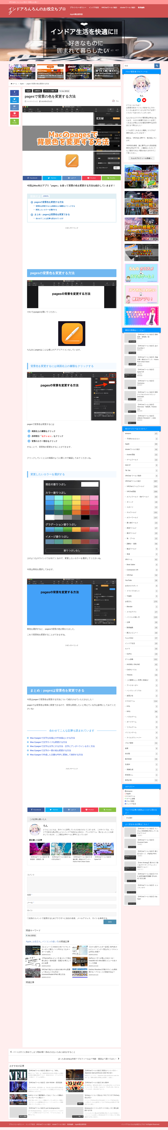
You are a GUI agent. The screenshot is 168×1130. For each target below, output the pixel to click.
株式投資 (141, 759)
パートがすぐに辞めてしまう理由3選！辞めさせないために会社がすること (44, 1055)
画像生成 (142, 769)
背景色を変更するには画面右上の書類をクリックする (55, 206)
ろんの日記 (141, 638)
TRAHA (142, 675)
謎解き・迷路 (142, 543)
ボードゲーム (142, 722)
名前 (29, 897)
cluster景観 (142, 454)
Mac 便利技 (65, 91)
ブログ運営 (141, 743)
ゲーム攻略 (141, 659)
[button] (11, 72)
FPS (142, 706)
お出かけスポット (141, 585)
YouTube (141, 580)
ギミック (142, 502)
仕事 (142, 622)
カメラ (141, 648)
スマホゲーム (141, 701)
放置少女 (142, 695)
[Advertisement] (49, 247)
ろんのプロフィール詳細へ (141, 158)
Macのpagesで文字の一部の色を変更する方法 (50, 750)
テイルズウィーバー (142, 737)
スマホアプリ (142, 612)
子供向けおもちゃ (142, 438)
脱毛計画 (141, 780)
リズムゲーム (142, 727)
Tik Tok (141, 470)
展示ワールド (142, 533)
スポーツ (142, 507)
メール (30, 905)
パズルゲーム (142, 717)
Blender (142, 606)
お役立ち (38, 91)
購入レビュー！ (142, 633)
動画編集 (141, 7)
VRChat (142, 575)
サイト (30, 913)
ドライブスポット (142, 591)
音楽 (142, 554)
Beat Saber (142, 564)
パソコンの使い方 (51, 91)
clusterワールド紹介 (127, 7)
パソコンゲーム (141, 732)
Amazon (128, 791)
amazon (141, 433)
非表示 (46, 196)
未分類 (141, 753)
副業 (141, 748)
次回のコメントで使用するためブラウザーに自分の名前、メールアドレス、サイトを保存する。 (69, 921)
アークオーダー (142, 685)
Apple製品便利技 (76, 14)
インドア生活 (94, 7)
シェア (14, 93)
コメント (31, 875)
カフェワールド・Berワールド (142, 497)
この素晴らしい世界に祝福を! (142, 680)
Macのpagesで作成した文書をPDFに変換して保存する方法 (56, 755)
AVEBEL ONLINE (142, 664)
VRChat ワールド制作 (141, 476)
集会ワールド (142, 549)
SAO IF (141, 465)
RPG (142, 711)
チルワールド (142, 512)
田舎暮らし (141, 775)
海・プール (142, 538)
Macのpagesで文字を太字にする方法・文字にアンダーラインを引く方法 (62, 746)
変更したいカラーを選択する (46, 210)
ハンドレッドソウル (142, 690)
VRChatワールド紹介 (109, 7)
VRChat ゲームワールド (142, 486)
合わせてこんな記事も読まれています (49, 218)
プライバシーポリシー (78, 7)
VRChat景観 (142, 491)
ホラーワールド (142, 517)
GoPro (142, 654)
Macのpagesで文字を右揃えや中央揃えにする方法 (52, 738)
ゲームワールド (142, 460)
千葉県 (142, 596)
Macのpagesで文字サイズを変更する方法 (48, 742)
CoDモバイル (142, 669)
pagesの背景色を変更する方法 (47, 202)
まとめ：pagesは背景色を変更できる (50, 214)
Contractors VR (142, 570)
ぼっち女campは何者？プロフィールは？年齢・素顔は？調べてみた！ (87, 1062)
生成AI (141, 764)
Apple (28, 91)
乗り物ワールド (142, 523)
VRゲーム (141, 559)
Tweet (14, 100)
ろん (117, 101)
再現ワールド (142, 528)
